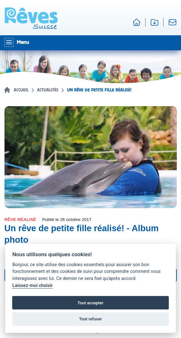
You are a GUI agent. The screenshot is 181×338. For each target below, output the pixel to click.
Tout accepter (91, 302)
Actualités (47, 90)
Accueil (21, 90)
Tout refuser (90, 319)
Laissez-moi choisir (32, 285)
